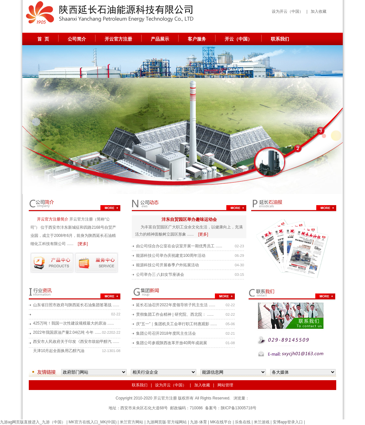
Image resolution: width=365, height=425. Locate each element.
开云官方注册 (118, 39)
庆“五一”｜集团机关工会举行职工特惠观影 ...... (176, 324)
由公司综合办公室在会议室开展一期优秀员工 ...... (179, 246)
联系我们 (280, 39)
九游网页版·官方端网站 (167, 422)
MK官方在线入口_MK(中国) (93, 422)
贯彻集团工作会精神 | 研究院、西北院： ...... (175, 314)
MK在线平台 (221, 422)
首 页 (43, 39)
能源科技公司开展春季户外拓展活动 (167, 265)
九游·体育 (198, 422)
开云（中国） (238, 39)
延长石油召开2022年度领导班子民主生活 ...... (175, 305)
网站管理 (225, 385)
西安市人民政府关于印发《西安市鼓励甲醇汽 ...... (76, 341)
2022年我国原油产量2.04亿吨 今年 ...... (67, 332)
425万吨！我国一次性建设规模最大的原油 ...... (73, 323)
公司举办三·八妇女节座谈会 (160, 274)
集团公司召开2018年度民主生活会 (166, 333)
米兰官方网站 (131, 422)
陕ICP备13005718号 (238, 408)
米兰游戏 (261, 422)
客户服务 (197, 39)
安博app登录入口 (288, 422)
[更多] (83, 243)
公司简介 (77, 39)
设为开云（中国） (287, 11)
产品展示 (160, 39)
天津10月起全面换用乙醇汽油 (58, 350)
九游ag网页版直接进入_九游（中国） (32, 422)
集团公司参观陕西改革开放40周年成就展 (171, 343)
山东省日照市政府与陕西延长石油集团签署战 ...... (76, 305)
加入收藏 (318, 11)
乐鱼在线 (243, 422)
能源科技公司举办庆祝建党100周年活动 (170, 255)
